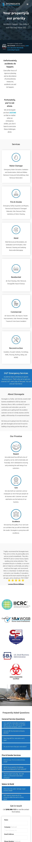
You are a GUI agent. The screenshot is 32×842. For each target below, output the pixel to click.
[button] (27, 4)
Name (6, 820)
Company (10, 827)
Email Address (9, 834)
